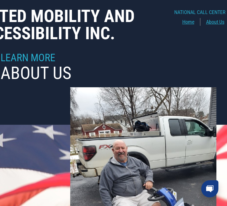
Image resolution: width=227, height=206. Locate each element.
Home (188, 22)
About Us (215, 22)
